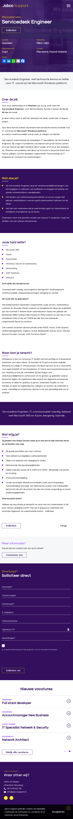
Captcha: (6, 652)
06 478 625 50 (14, 788)
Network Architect (15, 739)
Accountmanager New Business (25, 715)
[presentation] (21, 659)
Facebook (11, 798)
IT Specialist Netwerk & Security (25, 727)
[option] (36, 701)
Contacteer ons (14, 554)
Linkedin (6, 798)
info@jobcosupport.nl (16, 791)
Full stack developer (16, 703)
